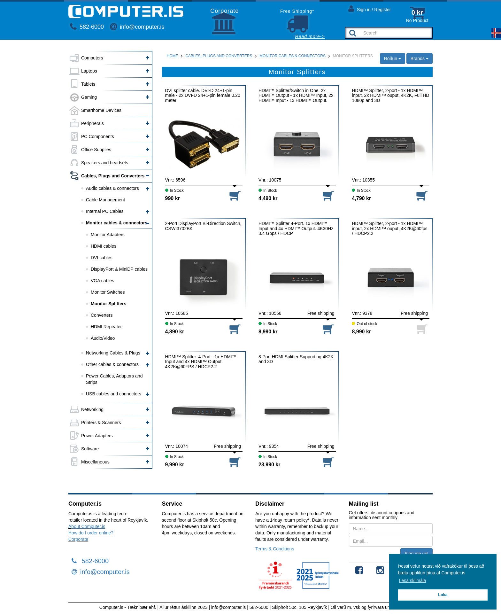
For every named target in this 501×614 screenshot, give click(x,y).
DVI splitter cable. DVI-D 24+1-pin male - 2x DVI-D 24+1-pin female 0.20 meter (202, 95)
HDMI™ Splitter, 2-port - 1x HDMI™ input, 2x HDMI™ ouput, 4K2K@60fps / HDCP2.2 (389, 228)
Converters (101, 315)
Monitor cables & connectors (116, 222)
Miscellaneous (95, 461)
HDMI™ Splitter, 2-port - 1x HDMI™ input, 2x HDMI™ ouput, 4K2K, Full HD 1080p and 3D (390, 95)
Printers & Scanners (101, 422)
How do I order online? (90, 532)
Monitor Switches (108, 292)
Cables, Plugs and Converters (112, 175)
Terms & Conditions (274, 548)
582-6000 (87, 27)
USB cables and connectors (113, 393)
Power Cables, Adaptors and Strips (114, 379)
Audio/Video (103, 338)
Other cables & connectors (112, 364)
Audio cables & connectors (112, 188)
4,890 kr (174, 331)
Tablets (88, 84)
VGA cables (102, 280)
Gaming (89, 97)
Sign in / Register (369, 8)
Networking (92, 409)
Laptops (89, 71)
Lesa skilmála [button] (412, 580)
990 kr (172, 198)
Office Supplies (96, 149)
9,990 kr (174, 464)
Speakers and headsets (104, 162)
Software (90, 448)
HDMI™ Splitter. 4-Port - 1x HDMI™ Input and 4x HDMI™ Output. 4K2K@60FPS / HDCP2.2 (200, 361)
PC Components (97, 136)
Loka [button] (442, 595)
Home (172, 56)
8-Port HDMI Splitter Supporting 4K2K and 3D (296, 359)
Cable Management (105, 199)
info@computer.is (137, 27)
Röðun (392, 58)
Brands (419, 58)
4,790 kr (361, 198)
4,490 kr (268, 198)
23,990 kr (269, 464)
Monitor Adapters (108, 234)
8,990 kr (268, 331)
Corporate (78, 539)
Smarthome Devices (101, 110)
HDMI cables (103, 246)
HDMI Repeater (106, 326)
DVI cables (101, 257)
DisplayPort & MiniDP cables (119, 269)
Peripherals (92, 123)
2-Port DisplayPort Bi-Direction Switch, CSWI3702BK (203, 226)
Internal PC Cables (105, 211)
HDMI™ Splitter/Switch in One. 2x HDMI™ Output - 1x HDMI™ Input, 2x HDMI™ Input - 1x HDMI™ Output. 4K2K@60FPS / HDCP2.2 (295, 95)
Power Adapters (97, 435)
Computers (92, 57)
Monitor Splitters (108, 303)
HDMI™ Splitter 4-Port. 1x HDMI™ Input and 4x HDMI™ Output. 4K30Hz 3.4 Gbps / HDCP (295, 228)
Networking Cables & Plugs (113, 352)
